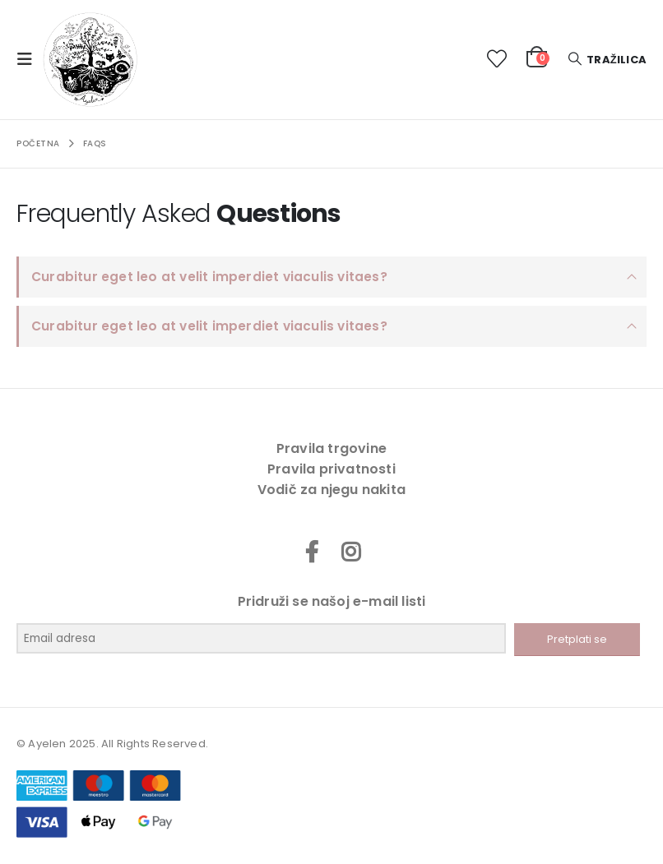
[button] (29, 59)
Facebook (311, 551)
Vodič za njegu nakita (331, 489)
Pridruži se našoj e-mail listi (332, 601)
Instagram (351, 551)
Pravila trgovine (331, 448)
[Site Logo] (90, 59)
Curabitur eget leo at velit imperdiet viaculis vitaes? (209, 276)
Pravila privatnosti (331, 469)
